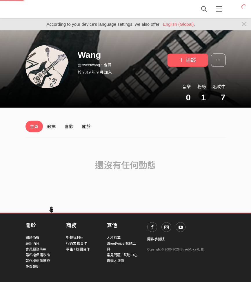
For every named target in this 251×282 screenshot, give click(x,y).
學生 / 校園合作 (78, 249)
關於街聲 (32, 238)
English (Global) (178, 24)
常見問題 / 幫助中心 (122, 255)
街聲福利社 (74, 238)
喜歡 (69, 126)
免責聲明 (32, 267)
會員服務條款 (36, 249)
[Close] (244, 24)
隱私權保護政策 (38, 255)
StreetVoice (49, 9)
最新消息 (32, 244)
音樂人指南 (115, 261)
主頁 (34, 126)
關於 (86, 126)
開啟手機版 (156, 239)
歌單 (51, 126)
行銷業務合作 (76, 244)
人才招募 (114, 238)
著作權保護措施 (38, 261)
